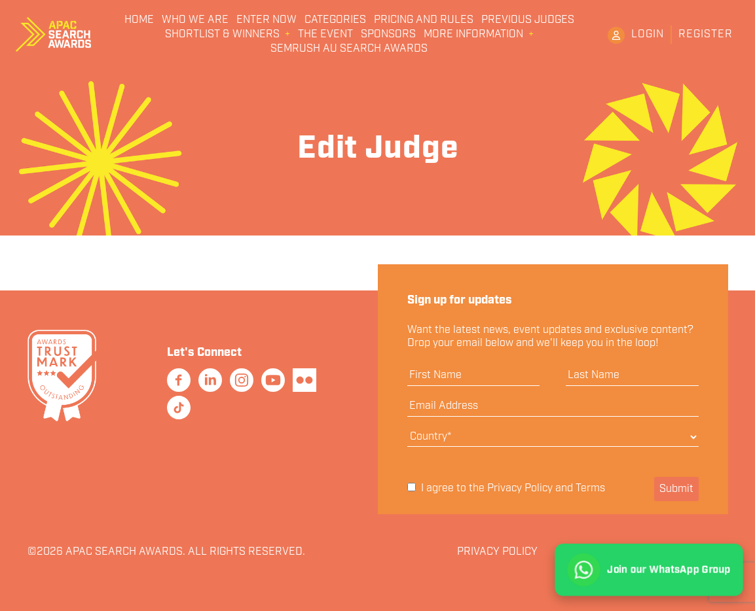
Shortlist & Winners (222, 34)
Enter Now (266, 20)
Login (647, 34)
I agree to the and (506, 488)
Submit (676, 489)
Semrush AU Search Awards (349, 49)
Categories (335, 20)
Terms (590, 488)
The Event (325, 34)
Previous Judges (527, 20)
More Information (473, 34)
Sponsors (388, 34)
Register (705, 34)
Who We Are (195, 20)
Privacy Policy (520, 488)
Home (139, 20)
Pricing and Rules (423, 20)
